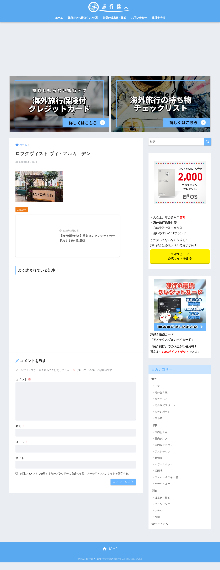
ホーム (59, 17)
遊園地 (158, 471)
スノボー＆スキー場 (166, 477)
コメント (23, 386)
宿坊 (157, 517)
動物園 (158, 458)
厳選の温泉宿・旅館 (114, 17)
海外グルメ (161, 399)
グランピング (162, 504)
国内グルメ (161, 439)
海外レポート (162, 412)
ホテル (158, 511)
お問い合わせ (139, 17)
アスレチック (162, 451)
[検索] (207, 142)
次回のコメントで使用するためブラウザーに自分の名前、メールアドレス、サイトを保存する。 (75, 479)
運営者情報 (158, 17)
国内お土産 (161, 432)
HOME (110, 549)
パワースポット (164, 464)
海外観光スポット (165, 405)
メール (21, 448)
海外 (154, 379)
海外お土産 (161, 392)
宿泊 (154, 491)
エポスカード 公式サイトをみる (180, 256)
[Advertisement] (110, 48)
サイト (19, 464)
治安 (157, 386)
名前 (20, 432)
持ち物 (158, 418)
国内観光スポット (165, 445)
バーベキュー (162, 484)
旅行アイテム (160, 524)
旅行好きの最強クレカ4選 (83, 17)
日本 (154, 425)
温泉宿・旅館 (162, 498)
